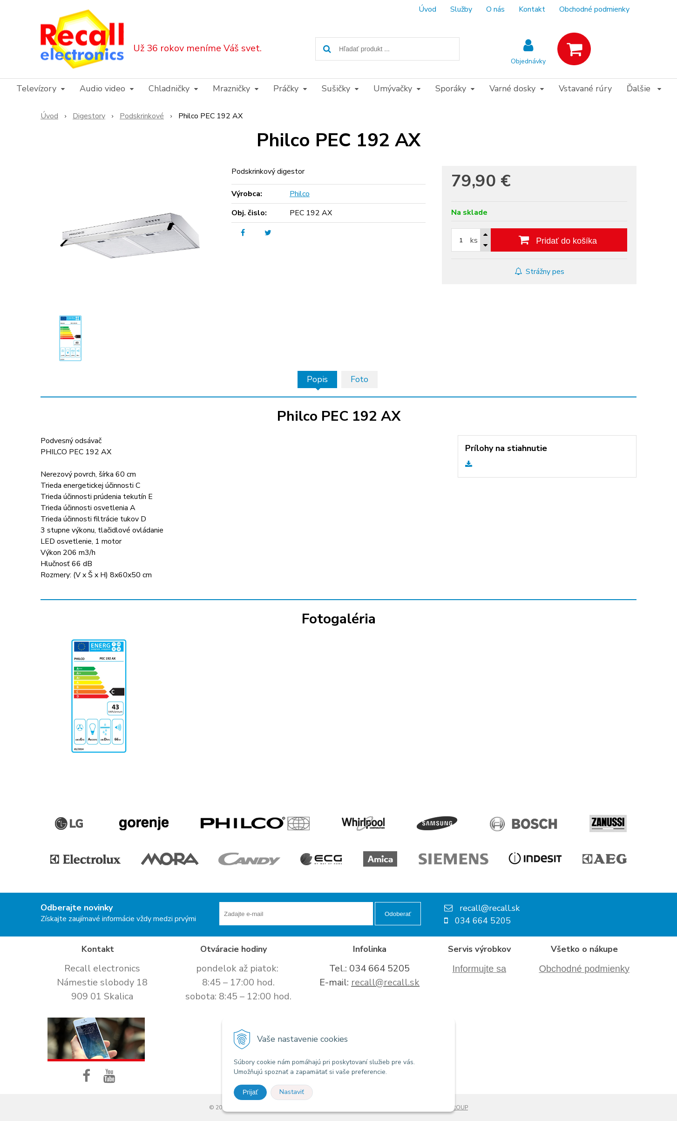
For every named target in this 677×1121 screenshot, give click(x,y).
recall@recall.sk (385, 982)
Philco (300, 194)
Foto (359, 379)
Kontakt (532, 9)
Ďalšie (644, 88)
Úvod (427, 9)
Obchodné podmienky (594, 9)
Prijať (250, 1092)
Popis (317, 379)
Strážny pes (539, 272)
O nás (495, 9)
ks (474, 240)
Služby (461, 9)
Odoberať (398, 913)
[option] (70, 338)
